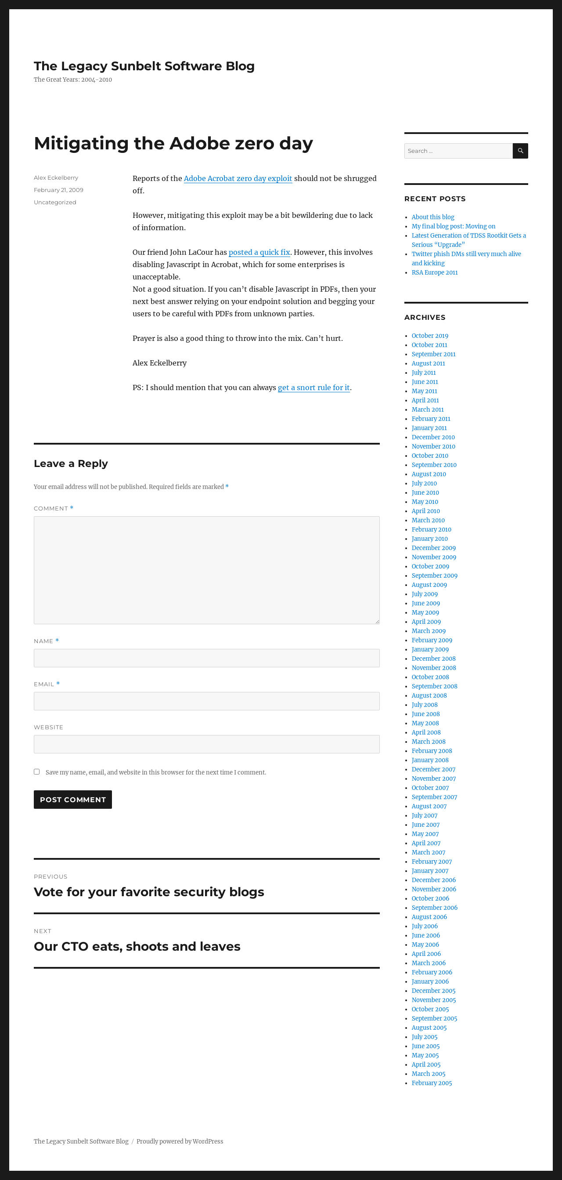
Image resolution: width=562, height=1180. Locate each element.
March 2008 (429, 742)
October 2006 (431, 898)
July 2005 (425, 1037)
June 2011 (425, 382)
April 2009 (426, 622)
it (347, 387)
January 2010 (430, 539)
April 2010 (426, 511)
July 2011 (424, 372)
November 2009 (434, 557)
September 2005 (435, 1018)
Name (46, 641)
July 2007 (425, 815)
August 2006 (429, 917)
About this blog (433, 217)
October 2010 (430, 456)
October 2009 (431, 566)
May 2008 (425, 723)
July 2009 (425, 594)
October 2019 (430, 336)
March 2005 (429, 1074)
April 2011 (425, 400)
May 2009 (426, 612)
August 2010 (429, 474)
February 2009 (432, 640)
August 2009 (429, 585)
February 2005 (432, 1083)
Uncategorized (55, 202)
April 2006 (426, 954)
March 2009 (429, 631)
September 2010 (434, 465)
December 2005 (434, 991)
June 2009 (426, 603)
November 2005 (434, 1000)
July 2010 (424, 483)
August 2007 (429, 806)
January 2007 (430, 871)
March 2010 (428, 520)
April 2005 (426, 1064)
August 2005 (429, 1028)
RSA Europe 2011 (435, 272)
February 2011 (431, 419)
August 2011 (428, 363)
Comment (54, 508)
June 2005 (426, 1046)
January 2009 (430, 649)
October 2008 (430, 677)
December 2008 (434, 658)
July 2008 (425, 705)
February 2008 (432, 751)
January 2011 (429, 428)
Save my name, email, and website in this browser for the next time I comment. (156, 772)
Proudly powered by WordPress (180, 1141)
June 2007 (426, 825)
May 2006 (426, 944)
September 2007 (435, 797)
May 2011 (424, 391)
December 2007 (434, 769)
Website (49, 727)
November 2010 (433, 446)
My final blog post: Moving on (454, 226)
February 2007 (432, 861)
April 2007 (426, 843)
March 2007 (429, 852)
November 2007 (434, 778)
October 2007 (430, 788)
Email (47, 684)
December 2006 (434, 880)
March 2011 (428, 409)
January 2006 (430, 981)
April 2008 (426, 732)
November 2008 (434, 668)
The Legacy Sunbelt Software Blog (144, 65)
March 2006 (429, 963)
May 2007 (425, 834)
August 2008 (429, 695)
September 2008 (435, 686)
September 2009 (435, 575)
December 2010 (433, 437)
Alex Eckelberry (56, 177)
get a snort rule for (311, 387)
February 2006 (432, 972)
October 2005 (430, 1009)
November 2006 (434, 889)
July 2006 (425, 926)
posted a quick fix (259, 252)
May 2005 (425, 1055)
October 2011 (429, 345)
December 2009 (434, 548)
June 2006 (426, 935)
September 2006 (435, 908)
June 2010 (425, 492)
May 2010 (425, 502)
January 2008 (430, 760)
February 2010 (431, 529)
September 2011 (434, 354)
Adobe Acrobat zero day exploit (238, 178)
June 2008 (426, 714)
